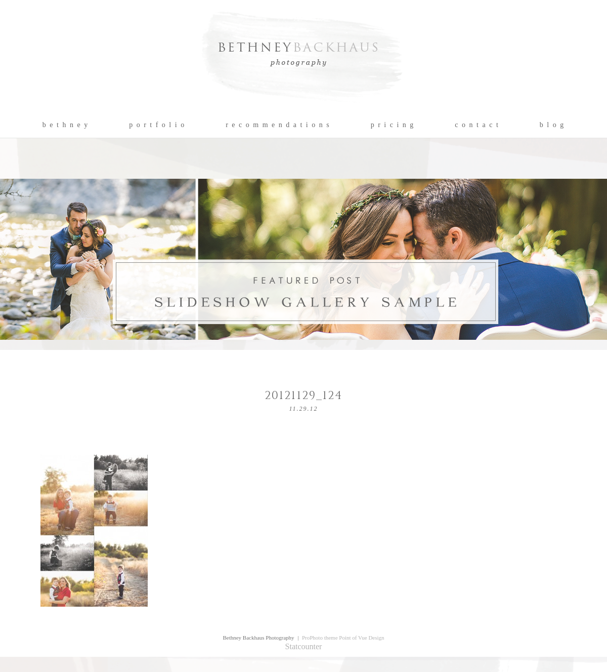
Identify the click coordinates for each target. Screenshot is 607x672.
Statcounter (303, 646)
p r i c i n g (393, 125)
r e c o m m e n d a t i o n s (278, 125)
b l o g (552, 125)
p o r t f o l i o (157, 125)
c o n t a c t (477, 125)
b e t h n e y (65, 125)
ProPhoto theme (320, 638)
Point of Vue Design (361, 638)
